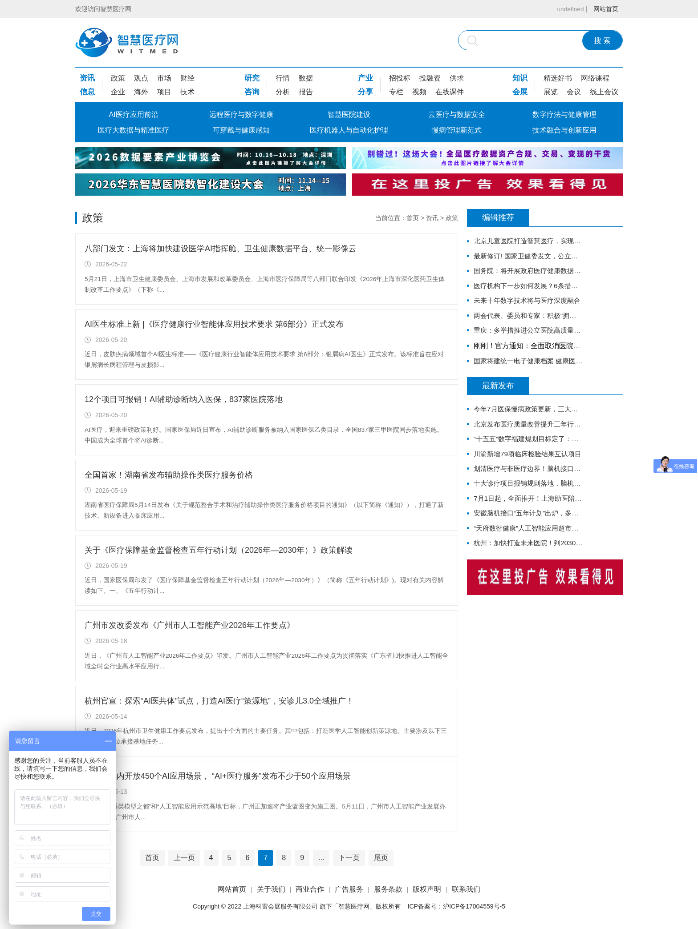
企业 (118, 92)
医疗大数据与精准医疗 (133, 130)
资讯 (87, 78)
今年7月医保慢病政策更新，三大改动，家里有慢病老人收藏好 (528, 414)
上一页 (184, 857)
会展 (520, 92)
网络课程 (595, 78)
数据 (306, 78)
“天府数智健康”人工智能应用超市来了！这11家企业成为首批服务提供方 (528, 539)
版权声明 (427, 889)
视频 (419, 92)
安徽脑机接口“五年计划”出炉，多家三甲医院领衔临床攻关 (528, 523)
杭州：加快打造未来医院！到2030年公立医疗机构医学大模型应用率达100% (528, 555)
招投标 (399, 78)
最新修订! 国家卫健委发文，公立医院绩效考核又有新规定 (528, 257)
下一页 (349, 857)
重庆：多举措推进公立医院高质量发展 (528, 334)
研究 (252, 78)
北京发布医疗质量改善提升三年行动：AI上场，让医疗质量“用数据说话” (528, 430)
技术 (187, 92)
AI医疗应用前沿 (133, 114)
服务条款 (388, 889)
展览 (551, 92)
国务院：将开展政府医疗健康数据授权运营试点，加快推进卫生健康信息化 (528, 272)
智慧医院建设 (349, 114)
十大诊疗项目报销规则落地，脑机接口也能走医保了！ (528, 492)
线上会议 (604, 92)
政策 (118, 78)
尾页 (381, 857)
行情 (283, 78)
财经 (187, 78)
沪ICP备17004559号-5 (474, 906)
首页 (412, 217)
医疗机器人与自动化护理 (349, 130)
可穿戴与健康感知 (241, 130)
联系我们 (466, 889)
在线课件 (449, 92)
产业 (365, 78)
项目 (164, 92)
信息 (87, 92)
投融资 (430, 78)
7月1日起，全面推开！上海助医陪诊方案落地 (528, 508)
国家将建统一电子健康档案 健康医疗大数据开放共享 (528, 366)
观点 (141, 78)
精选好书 (558, 78)
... (321, 857)
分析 (283, 92)
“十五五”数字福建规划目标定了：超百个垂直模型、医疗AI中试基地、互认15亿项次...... (528, 446)
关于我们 (271, 889)
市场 (164, 78)
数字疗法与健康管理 (564, 114)
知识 (520, 78)
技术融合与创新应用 (564, 130)
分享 (365, 92)
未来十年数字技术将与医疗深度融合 (528, 303)
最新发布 (498, 391)
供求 (457, 78)
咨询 (252, 92)
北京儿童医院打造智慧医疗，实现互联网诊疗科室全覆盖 (528, 241)
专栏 (396, 92)
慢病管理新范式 (457, 130)
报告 (306, 92)
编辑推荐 (498, 217)
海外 (141, 92)
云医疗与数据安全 (456, 114)
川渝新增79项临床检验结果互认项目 (528, 461)
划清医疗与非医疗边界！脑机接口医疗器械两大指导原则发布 (528, 477)
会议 (574, 92)
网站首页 (605, 8)
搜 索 (602, 40)
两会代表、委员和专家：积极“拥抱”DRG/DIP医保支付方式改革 (528, 319)
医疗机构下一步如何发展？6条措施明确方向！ (528, 288)
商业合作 (310, 889)
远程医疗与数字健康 (241, 114)
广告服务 (349, 889)
